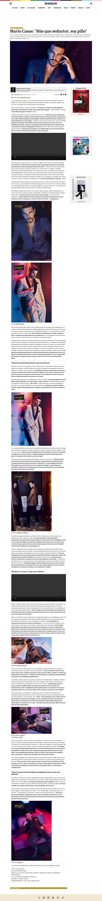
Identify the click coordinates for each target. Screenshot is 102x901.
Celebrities (41, 8)
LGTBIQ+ (22, 8)
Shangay (13, 28)
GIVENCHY (20, 862)
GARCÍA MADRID (19, 324)
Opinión (73, 8)
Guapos (28, 97)
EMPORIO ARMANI (22, 532)
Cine (18, 97)
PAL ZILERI (19, 737)
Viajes (66, 8)
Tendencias (57, 8)
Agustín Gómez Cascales (23, 88)
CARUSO (22, 735)
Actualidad (31, 8)
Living (88, 8)
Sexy (49, 8)
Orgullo (81, 8)
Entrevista (22, 97)
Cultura (15, 8)
